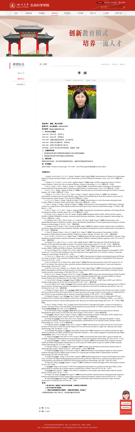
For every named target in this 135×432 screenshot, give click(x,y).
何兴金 (47, 408)
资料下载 (119, 13)
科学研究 (67, 13)
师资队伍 (54, 13)
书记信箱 (113, 2)
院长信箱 (107, 2)
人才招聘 (106, 13)
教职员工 (21, 79)
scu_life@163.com (74, 425)
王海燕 (47, 411)
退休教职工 (21, 84)
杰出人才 (21, 73)
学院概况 (42, 13)
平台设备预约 (126, 403)
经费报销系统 (126, 407)
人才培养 (80, 13)
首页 (16, 13)
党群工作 (93, 13)
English (100, 2)
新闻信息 (29, 13)
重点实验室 (122, 2)
